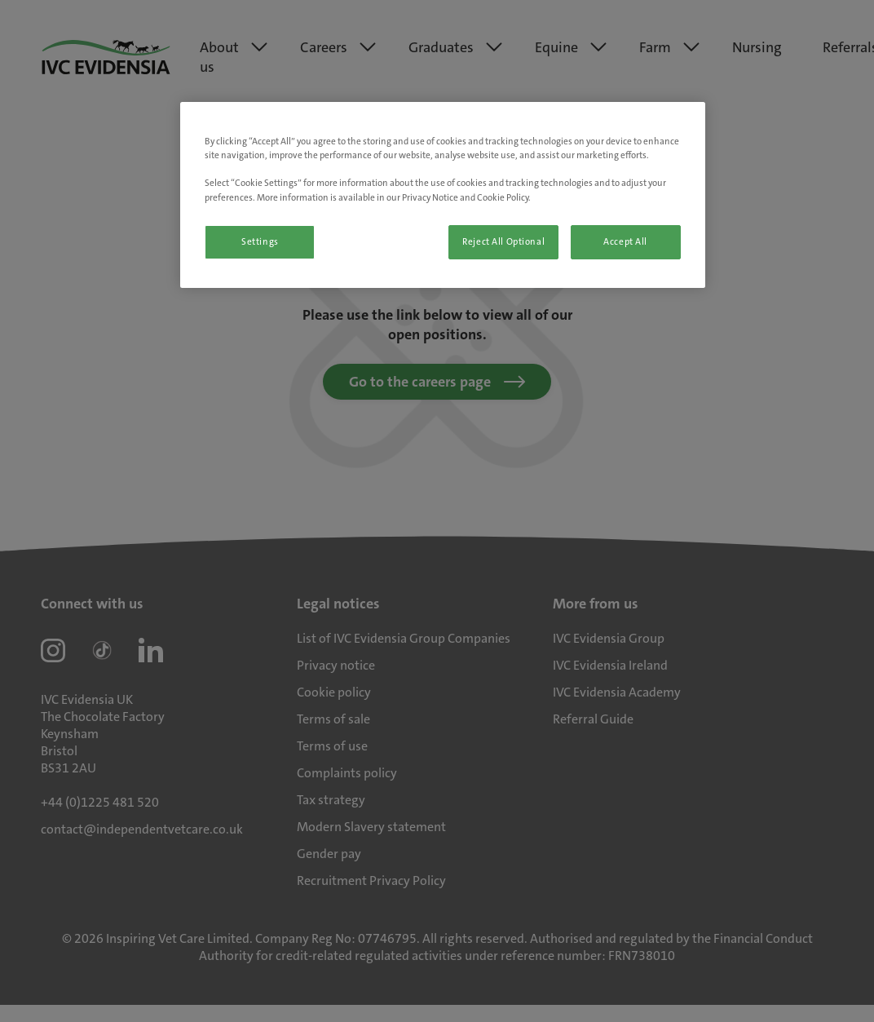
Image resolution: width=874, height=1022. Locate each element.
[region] (442, 194)
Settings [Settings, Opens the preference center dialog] (260, 242)
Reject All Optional (503, 242)
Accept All (625, 242)
